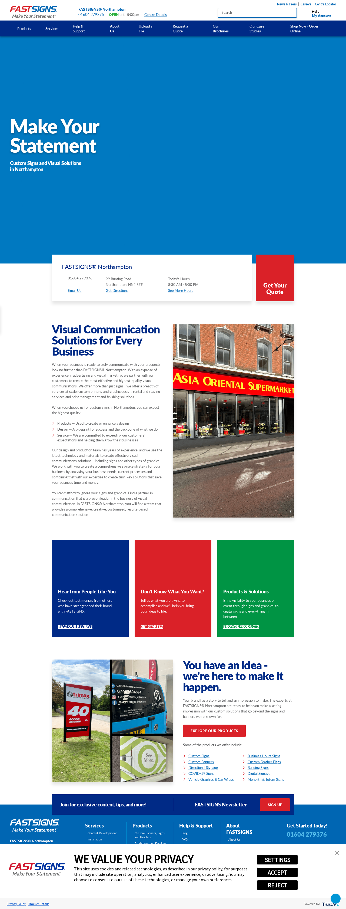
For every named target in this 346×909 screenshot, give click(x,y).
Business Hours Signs (264, 755)
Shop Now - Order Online (304, 28)
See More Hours (180, 290)
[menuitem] (24, 28)
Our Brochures (221, 28)
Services (51, 28)
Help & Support (79, 28)
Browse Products (241, 626)
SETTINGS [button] (277, 860)
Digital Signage (259, 773)
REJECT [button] (277, 885)
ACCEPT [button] (277, 872)
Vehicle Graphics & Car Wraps (211, 779)
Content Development (102, 833)
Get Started (152, 626)
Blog (185, 833)
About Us (114, 28)
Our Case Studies (256, 28)
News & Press (287, 4)
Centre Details (157, 14)
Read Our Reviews (75, 626)
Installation (95, 839)
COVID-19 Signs (201, 773)
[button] (337, 852)
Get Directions (117, 290)
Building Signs (258, 767)
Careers (306, 4)
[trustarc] (330, 903)
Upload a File (145, 28)
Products (24, 28)
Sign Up (275, 804)
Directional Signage (203, 767)
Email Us (74, 290)
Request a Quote (180, 28)
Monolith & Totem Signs (266, 779)
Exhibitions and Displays (150, 843)
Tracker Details (38, 904)
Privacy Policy (16, 904)
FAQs (185, 839)
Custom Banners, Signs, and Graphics (150, 835)
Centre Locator (325, 4)
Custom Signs (198, 755)
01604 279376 (91, 14)
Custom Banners (201, 761)
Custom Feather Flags (264, 761)
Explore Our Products (214, 730)
